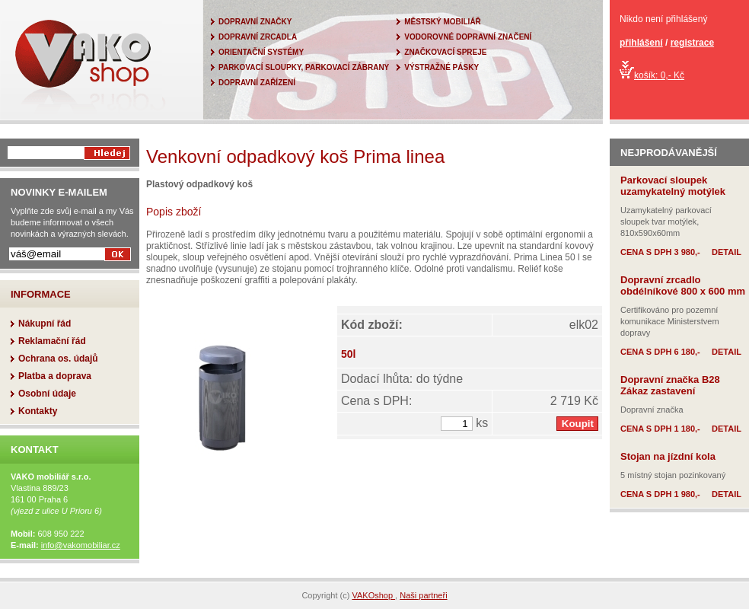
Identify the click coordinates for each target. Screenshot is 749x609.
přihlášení (641, 42)
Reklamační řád (52, 341)
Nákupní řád (44, 323)
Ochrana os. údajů (58, 358)
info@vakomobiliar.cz (80, 545)
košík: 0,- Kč (652, 75)
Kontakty (37, 411)
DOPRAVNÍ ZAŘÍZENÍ (256, 82)
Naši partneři (423, 595)
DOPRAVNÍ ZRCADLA (257, 37)
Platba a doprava (54, 376)
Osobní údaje (47, 393)
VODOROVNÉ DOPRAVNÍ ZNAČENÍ (467, 37)
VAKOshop (373, 595)
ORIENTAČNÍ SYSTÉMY (261, 52)
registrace (692, 42)
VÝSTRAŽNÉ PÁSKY (441, 67)
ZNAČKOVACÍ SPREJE (445, 52)
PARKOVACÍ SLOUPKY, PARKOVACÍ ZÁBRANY (303, 67)
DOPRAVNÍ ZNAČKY (255, 22)
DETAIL (726, 252)
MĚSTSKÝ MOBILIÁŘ (442, 22)
